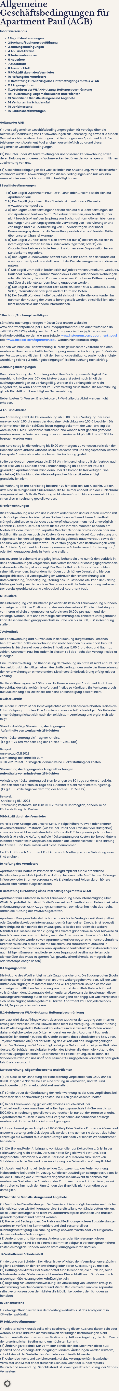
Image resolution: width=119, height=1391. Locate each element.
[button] (7, 1383)
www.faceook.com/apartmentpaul (31, 340)
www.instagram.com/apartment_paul (89, 335)
